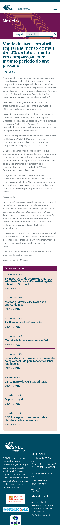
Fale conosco (37, 511)
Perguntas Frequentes (41, 515)
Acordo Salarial (38, 502)
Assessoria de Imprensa (42, 505)
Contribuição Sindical (41, 508)
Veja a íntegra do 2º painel (15, 260)
